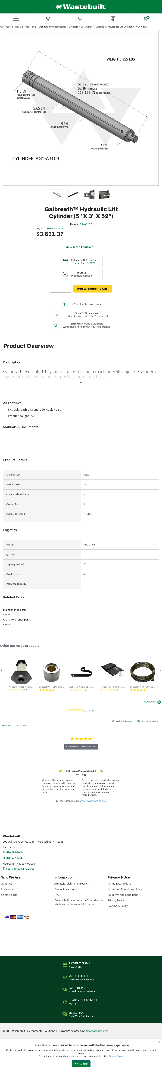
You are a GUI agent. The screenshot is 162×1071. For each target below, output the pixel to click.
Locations (7, 889)
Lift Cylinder (87, 27)
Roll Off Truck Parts (25, 27)
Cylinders (73, 27)
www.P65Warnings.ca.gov (93, 801)
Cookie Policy (116, 1056)
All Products (6, 27)
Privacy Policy (116, 900)
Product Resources (65, 889)
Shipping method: (15, 564)
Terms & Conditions (119, 883)
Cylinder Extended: (15, 513)
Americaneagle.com (96, 1031)
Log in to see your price (49, 228)
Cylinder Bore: (13, 504)
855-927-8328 (14, 858)
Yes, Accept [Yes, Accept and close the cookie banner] (81, 1063)
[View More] (81, 382)
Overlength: (12, 574)
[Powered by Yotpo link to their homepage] (152, 702)
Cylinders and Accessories (52, 27)
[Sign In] (113, 19)
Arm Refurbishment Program (71, 883)
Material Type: (13, 474)
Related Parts (13, 597)
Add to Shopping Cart (93, 288)
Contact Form (9, 895)
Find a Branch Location (20, 869)
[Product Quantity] (60, 289)
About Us (6, 883)
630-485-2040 (14, 852)
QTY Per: (10, 554)
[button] (1, 670)
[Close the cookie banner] (159, 1042)
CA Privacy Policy (118, 906)
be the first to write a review (81, 746)
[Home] (81, 6)
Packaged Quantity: (16, 583)
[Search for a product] (80, 19)
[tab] (122, 721)
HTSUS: (10, 544)
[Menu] (16, 18)
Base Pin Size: (13, 484)
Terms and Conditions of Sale (125, 889)
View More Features (79, 247)
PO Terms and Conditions (123, 895)
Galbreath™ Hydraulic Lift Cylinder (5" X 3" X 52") (121, 27)
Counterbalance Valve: (17, 494)
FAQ (56, 895)
